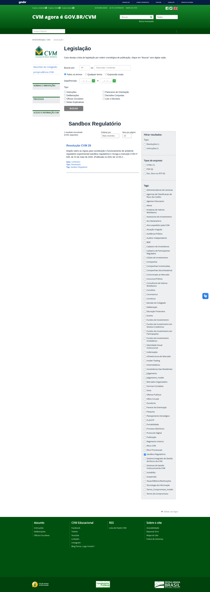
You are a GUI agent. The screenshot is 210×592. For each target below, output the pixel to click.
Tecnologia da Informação (158, 485)
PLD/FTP (150, 420)
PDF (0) (150, 169)
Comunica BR (126, 2)
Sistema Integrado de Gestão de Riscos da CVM (160, 460)
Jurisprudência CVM (43, 72)
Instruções (71, 92)
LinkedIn (75, 539)
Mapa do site (131, 8)
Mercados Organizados (157, 382)
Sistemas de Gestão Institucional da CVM (156, 467)
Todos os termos (74, 74)
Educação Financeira (156, 311)
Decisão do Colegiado (156, 303)
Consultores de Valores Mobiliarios (157, 284)
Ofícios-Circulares (41, 535)
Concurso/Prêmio (155, 279)
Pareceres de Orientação (117, 92)
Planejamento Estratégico (158, 416)
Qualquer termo (94, 74)
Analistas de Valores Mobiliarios (156, 211)
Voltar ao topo (169, 511)
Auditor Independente (157, 238)
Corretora (151, 298)
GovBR (22, 2)
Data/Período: (70, 81)
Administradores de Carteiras (160, 190)
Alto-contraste (116, 8)
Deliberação (152, 307)
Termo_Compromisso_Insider (160, 489)
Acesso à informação (142, 2)
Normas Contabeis (155, 386)
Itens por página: (129, 132)
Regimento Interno (155, 441)
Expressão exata (115, 74)
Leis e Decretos (112, 99)
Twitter (74, 531)
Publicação (151, 437)
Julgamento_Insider (155, 377)
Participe (158, 2)
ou (92, 68)
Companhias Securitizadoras (159, 270)
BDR (148, 242)
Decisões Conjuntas (114, 95)
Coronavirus (152, 294)
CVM (48, 40)
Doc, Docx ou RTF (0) (156, 173)
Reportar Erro (152, 531)
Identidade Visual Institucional (154, 346)
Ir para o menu (54, 8)
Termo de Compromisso (157, 493)
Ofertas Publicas (154, 394)
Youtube (75, 535)
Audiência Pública (154, 233)
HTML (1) (151, 165)
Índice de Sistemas (154, 539)
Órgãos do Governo (187, 2)
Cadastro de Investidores (158, 246)
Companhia (152, 262)
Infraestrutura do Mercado (159, 356)
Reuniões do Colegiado (45, 66)
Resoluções (153, 144)
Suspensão (151, 476)
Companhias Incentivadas (158, 266)
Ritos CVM (151, 445)
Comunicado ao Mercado (158, 274)
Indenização (152, 352)
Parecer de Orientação (157, 407)
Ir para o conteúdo (39, 8)
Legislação (171, 2)
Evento (150, 315)
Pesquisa (151, 411)
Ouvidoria (151, 403)
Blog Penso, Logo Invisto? (82, 546)
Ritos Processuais (154, 450)
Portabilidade (153, 424)
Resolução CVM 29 (78, 145)
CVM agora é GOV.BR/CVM (64, 16)
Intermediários (153, 365)
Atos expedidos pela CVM (158, 225)
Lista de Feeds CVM (117, 528)
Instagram (76, 542)
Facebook (75, 528)
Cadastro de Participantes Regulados (158, 252)
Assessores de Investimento (159, 216)
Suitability (151, 472)
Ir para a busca (68, 8)
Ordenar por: (106, 132)
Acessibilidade (101, 8)
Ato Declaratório (154, 221)
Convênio (151, 290)
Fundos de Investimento (158, 320)
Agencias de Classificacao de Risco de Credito (159, 195)
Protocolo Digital (154, 433)
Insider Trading (153, 360)
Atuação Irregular (154, 229)
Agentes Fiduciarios (155, 201)
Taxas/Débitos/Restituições (159, 481)
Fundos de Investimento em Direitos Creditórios (159, 325)
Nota (149, 390)
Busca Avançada (146, 21)
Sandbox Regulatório (79, 167)
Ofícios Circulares (75, 99)
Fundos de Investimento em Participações (159, 332)
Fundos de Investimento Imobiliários (158, 339)
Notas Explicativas (75, 102)
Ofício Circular (153, 399)
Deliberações (73, 95)
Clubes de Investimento (157, 257)
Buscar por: (69, 68)
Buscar (74, 108)
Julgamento (152, 373)
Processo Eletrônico (155, 428)
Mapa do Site (152, 535)
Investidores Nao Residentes (159, 369)
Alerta (149, 205)
